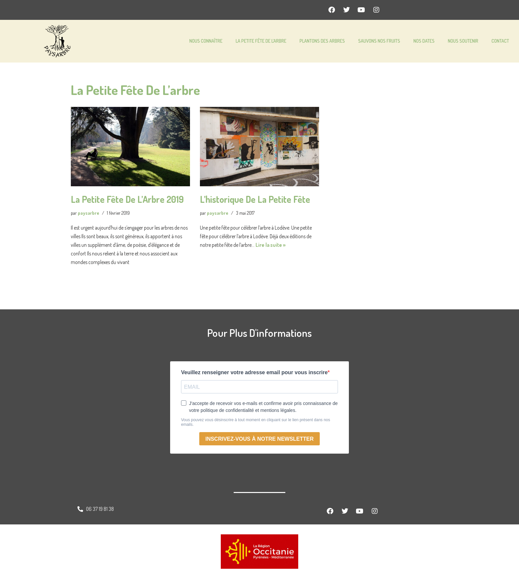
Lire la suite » (271, 246)
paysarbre (89, 213)
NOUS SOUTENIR (463, 41)
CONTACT (500, 41)
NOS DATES (424, 41)
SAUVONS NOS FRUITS (379, 41)
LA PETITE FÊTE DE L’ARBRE (261, 41)
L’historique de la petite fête (255, 199)
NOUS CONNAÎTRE (205, 41)
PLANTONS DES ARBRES (322, 41)
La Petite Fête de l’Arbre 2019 (127, 199)
